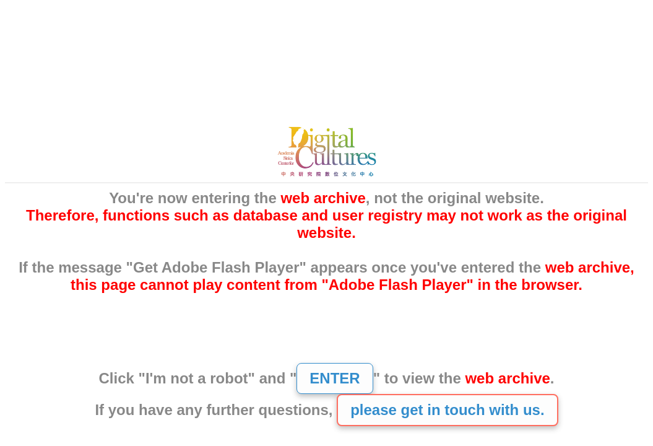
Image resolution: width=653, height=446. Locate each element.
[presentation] (327, 335)
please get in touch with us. (447, 409)
